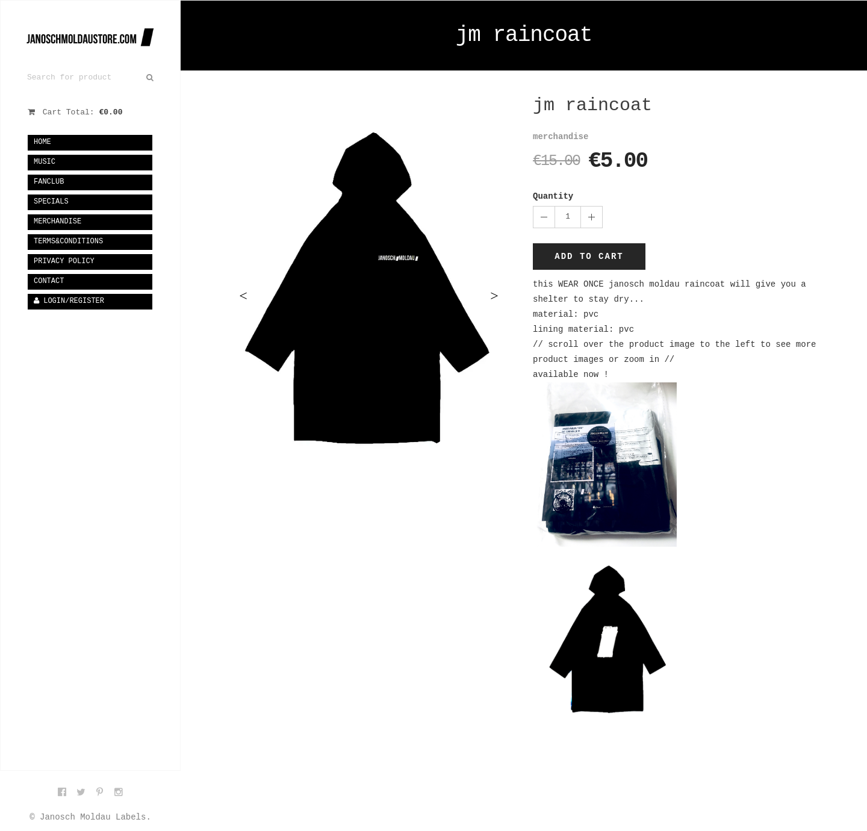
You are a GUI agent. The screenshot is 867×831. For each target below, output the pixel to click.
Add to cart (589, 256)
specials (51, 202)
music (44, 162)
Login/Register (69, 301)
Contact (49, 281)
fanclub (49, 182)
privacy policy (64, 261)
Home (42, 142)
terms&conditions (68, 241)
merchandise (57, 221)
